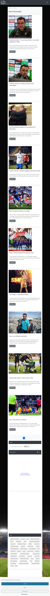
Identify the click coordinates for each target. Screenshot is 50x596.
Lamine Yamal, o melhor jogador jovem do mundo (24, 171)
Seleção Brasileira (35, 563)
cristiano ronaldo (14, 546)
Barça (28, 539)
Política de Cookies (24, 594)
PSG (31, 561)
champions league (22, 544)
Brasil (12, 541)
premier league (23, 561)
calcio (25, 541)
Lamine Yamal (30, 551)
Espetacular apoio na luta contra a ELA (21, 378)
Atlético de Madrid (15, 539)
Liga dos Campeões (25, 553)
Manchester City (14, 558)
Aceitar (25, 583)
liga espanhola (36, 553)
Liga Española (14, 556)
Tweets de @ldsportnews (25, 474)
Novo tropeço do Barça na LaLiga (19, 211)
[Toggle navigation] (47, 2)
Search (27, 446)
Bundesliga (18, 541)
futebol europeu (23, 548)
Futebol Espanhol (14, 548)
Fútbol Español (32, 548)
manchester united (24, 558)
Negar (25, 587)
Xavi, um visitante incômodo (18, 336)
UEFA (16, 566)
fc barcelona (30, 546)
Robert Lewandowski (23, 563)
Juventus (19, 551)
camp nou (13, 544)
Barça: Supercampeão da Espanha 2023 (21, 253)
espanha (23, 546)
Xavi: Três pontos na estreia (17, 420)
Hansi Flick (13, 551)
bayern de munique (35, 539)
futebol (37, 546)
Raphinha (37, 561)
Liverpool (30, 556)
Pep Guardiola (14, 561)
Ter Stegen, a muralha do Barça (19, 294)
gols (38, 548)
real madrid (13, 563)
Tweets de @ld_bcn (25, 473)
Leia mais (12, 51)
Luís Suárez (36, 556)
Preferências (25, 591)
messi (32, 558)
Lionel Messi (22, 556)
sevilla (12, 566)
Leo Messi (37, 551)
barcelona (23, 539)
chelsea (30, 544)
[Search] (17, 446)
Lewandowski (14, 553)
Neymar (37, 558)
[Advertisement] (25, 502)
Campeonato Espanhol (34, 541)
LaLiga (24, 551)
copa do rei (36, 544)
